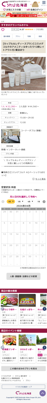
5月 (19, 201)
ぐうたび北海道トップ (23, 387)
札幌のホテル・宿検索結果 (10, 378)
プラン (17, 36)
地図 (40, 36)
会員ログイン (35, 9)
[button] (44, 72)
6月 (29, 201)
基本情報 (7, 36)
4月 (9, 201)
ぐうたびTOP (6, 376)
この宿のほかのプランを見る (23, 368)
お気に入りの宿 (12, 9)
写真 (29, 36)
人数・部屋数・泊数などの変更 (23, 276)
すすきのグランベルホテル (14, 25)
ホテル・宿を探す (21, 376)
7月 (38, 201)
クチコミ (15, 29)
